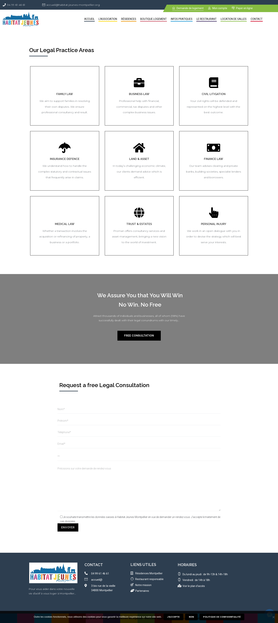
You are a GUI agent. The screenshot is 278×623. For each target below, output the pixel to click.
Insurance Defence (64, 159)
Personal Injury (213, 224)
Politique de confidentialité (222, 617)
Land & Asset (139, 159)
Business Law (139, 94)
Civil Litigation (214, 94)
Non (191, 617)
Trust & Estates (139, 224)
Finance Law (213, 159)
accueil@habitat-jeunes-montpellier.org (73, 5)
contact (93, 565)
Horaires (187, 565)
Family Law (64, 94)
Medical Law (64, 224)
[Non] (273, 617)
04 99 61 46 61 (16, 5)
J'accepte (173, 617)
